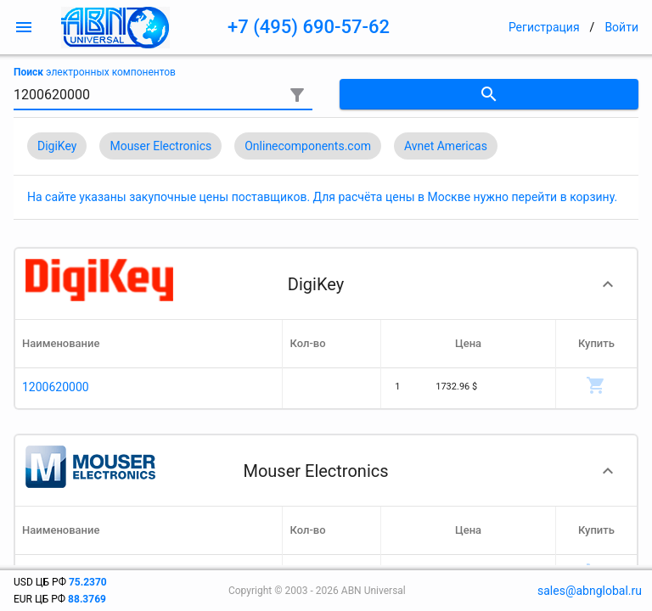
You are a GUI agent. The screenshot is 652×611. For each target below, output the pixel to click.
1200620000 (55, 387)
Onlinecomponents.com (307, 146)
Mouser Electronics (160, 146)
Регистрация (544, 27)
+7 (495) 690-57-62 (309, 26)
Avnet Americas (445, 146)
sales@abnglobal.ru (589, 590)
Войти (621, 27)
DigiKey (56, 146)
